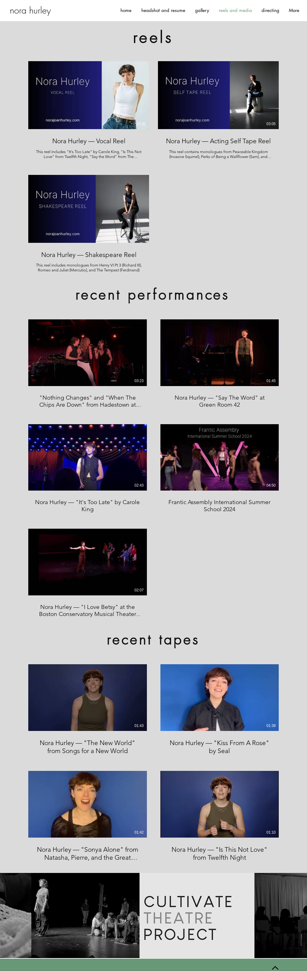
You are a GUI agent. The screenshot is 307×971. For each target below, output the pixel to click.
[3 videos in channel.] (153, 167)
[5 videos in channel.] (153, 468)
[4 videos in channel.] (153, 763)
